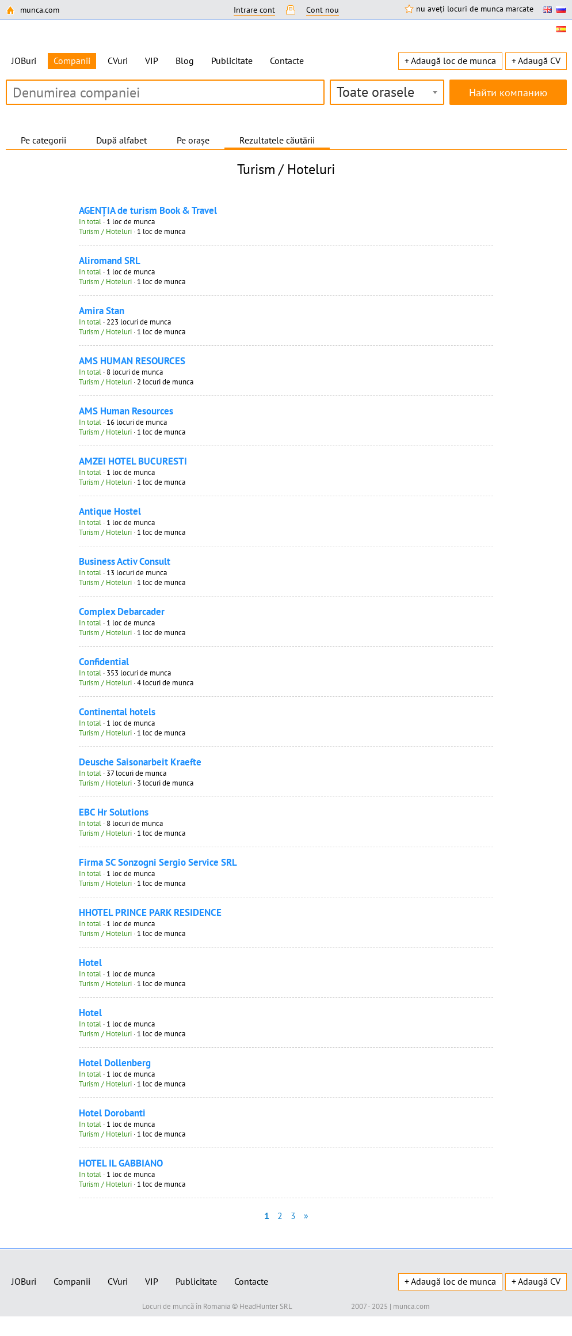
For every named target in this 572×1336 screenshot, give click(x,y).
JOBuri (24, 60)
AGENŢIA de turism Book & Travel (148, 210)
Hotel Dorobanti (112, 1113)
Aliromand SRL (109, 260)
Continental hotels (117, 711)
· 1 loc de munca (117, 222)
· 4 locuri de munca (136, 683)
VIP (151, 60)
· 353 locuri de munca (125, 673)
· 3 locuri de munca (136, 783)
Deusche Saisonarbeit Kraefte (140, 762)
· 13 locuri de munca (123, 573)
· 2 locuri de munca (136, 382)
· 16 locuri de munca (123, 422)
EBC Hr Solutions (113, 812)
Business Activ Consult (124, 561)
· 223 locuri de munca (125, 322)
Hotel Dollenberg (115, 1062)
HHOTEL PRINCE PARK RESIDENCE (150, 912)
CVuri (118, 60)
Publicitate (232, 60)
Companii (72, 1281)
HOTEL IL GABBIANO (121, 1163)
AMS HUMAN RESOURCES (132, 360)
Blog (185, 60)
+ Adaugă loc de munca (450, 60)
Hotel (90, 962)
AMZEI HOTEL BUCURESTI (133, 461)
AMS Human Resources (126, 411)
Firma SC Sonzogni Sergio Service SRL (158, 862)
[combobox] (387, 92)
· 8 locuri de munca (121, 372)
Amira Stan (101, 310)
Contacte (287, 60)
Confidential (104, 661)
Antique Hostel (110, 511)
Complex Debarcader (122, 611)
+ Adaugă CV (536, 60)
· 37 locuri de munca (122, 773)
